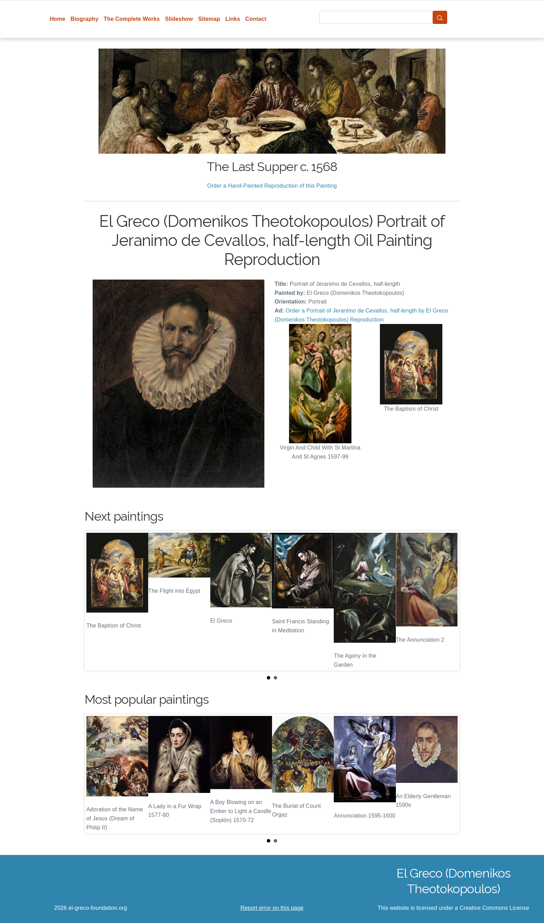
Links (233, 19)
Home (57, 19)
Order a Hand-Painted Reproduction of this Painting (272, 186)
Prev (95, 601)
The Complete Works (132, 19)
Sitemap (209, 19)
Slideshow (179, 19)
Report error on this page (272, 908)
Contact (255, 19)
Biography (84, 19)
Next (448, 601)
